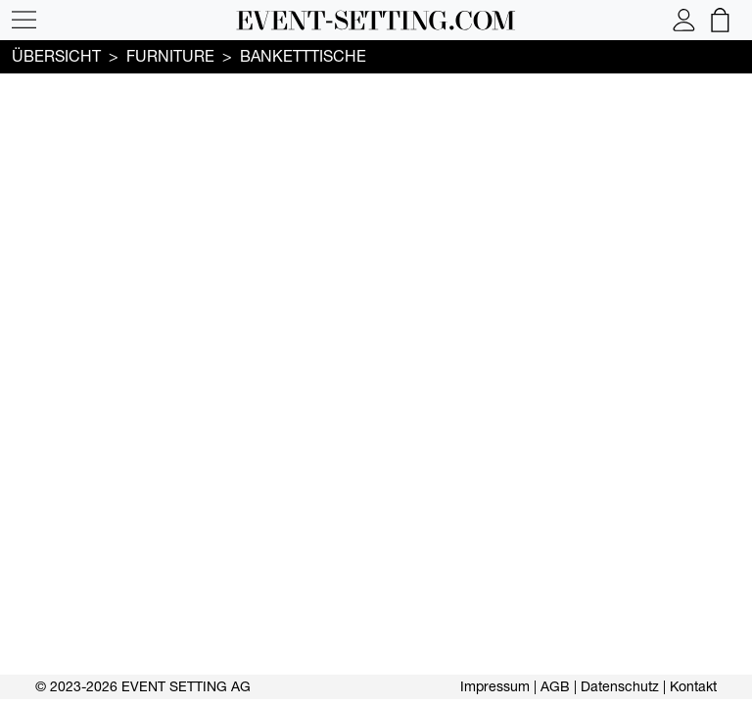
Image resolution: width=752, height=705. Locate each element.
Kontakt (693, 686)
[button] (24, 20)
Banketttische (303, 56)
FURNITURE (170, 56)
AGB (555, 686)
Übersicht (56, 56)
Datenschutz (620, 686)
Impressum (495, 686)
